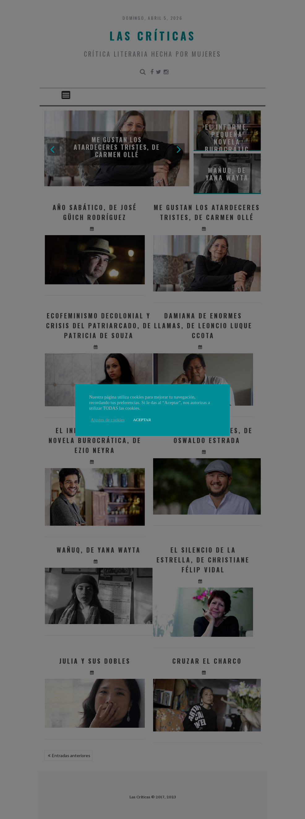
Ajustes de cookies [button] (108, 419)
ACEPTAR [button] (142, 419)
